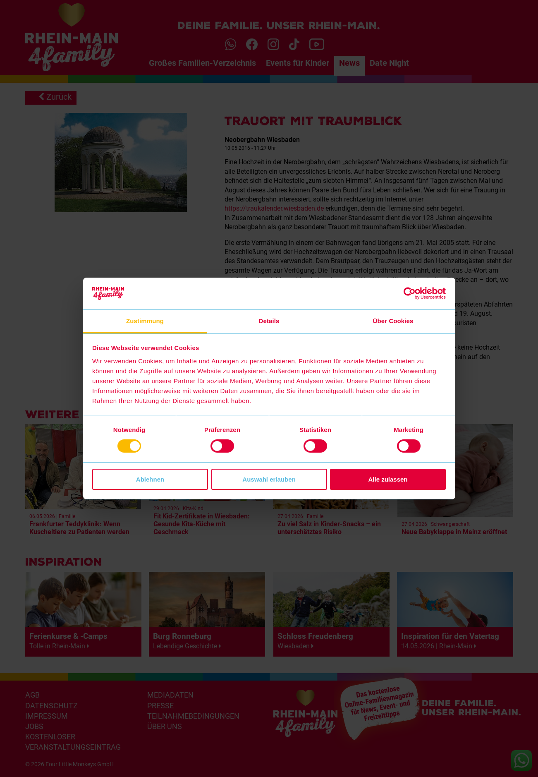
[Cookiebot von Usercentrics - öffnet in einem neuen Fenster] (409, 293)
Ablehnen (150, 479)
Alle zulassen (387, 479)
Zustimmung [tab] (145, 320)
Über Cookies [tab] (393, 320)
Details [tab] (269, 320)
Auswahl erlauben (268, 479)
